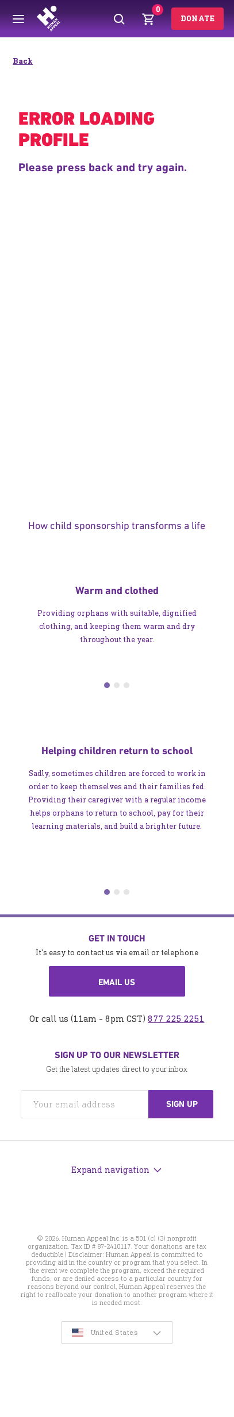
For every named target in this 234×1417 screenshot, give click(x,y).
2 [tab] (117, 685)
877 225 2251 (176, 1018)
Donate (197, 19)
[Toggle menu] (18, 19)
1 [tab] (107, 685)
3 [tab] (126, 685)
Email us (116, 982)
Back (23, 61)
